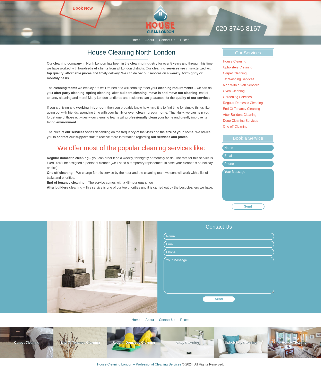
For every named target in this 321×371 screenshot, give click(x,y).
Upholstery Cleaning (237, 67)
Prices (184, 40)
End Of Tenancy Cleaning (241, 109)
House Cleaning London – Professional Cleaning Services (139, 364)
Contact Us (167, 40)
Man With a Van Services (241, 85)
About (149, 40)
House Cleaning (234, 61)
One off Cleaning (235, 126)
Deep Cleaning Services (240, 120)
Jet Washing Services (238, 79)
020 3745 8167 (238, 28)
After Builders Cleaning (240, 114)
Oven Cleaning (234, 91)
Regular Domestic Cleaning (243, 103)
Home (136, 40)
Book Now (83, 8)
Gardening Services (237, 97)
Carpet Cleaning (235, 73)
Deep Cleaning (187, 342)
